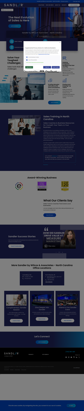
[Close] (60, 42)
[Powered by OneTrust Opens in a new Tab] (27, 71)
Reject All (47, 67)
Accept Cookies (56, 67)
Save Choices (29, 67)
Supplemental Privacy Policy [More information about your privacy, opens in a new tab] (44, 54)
